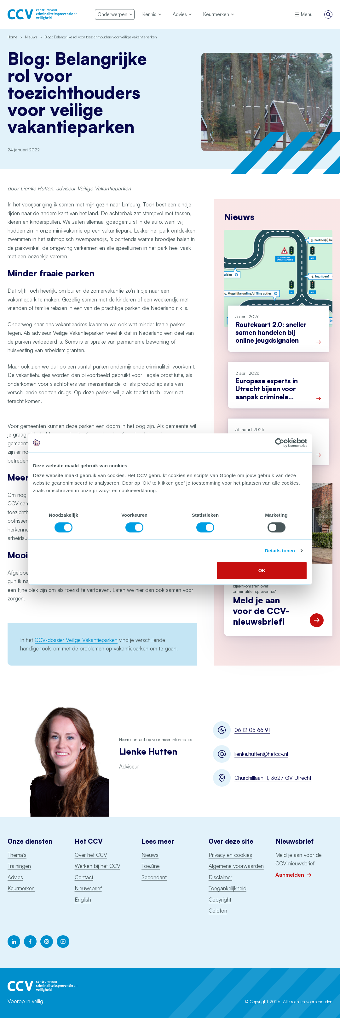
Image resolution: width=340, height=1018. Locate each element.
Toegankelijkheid (227, 888)
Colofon (218, 910)
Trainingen (19, 866)
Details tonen (280, 550)
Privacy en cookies (230, 855)
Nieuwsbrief (88, 888)
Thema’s (17, 855)
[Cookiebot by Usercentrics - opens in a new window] (279, 442)
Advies (15, 877)
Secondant (154, 877)
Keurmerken (21, 888)
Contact (84, 877)
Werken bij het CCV (97, 866)
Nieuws (149, 855)
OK (262, 570)
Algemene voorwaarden (236, 866)
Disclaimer (220, 877)
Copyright (220, 899)
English (83, 899)
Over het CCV (91, 855)
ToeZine (150, 866)
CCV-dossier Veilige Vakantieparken (76, 640)
